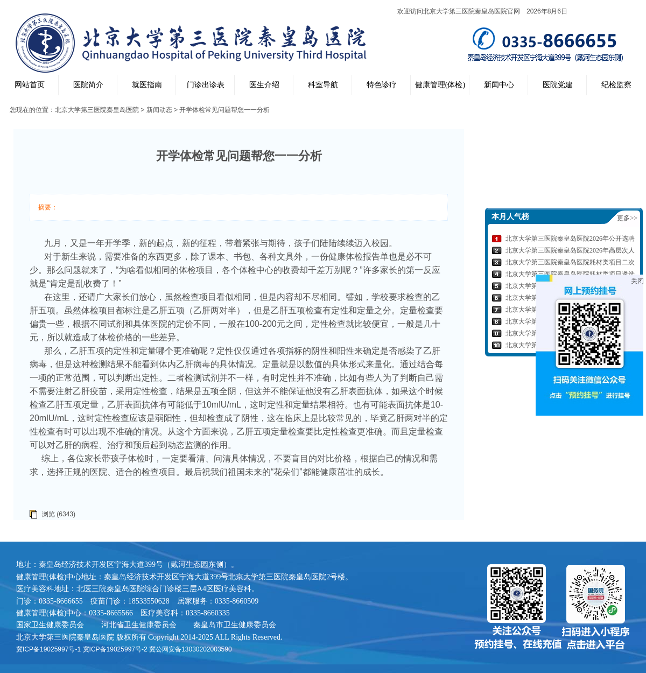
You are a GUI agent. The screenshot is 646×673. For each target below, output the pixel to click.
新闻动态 (159, 110)
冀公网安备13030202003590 (190, 649)
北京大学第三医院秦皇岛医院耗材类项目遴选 (570, 274)
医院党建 (558, 85)
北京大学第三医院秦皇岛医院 (97, 110)
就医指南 (147, 85)
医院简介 (88, 85)
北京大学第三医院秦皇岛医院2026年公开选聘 (570, 238)
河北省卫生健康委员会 (139, 624)
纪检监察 (616, 85)
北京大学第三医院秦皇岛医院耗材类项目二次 (570, 262)
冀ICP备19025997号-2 (115, 649)
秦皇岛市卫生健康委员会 (234, 624)
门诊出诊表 (205, 85)
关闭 (637, 281)
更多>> (627, 218)
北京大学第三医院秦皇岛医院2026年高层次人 (570, 250)
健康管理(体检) (440, 85)
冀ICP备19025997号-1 (48, 649)
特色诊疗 (382, 85)
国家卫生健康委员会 (50, 624)
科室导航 (323, 85)
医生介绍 (264, 85)
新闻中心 (499, 85)
